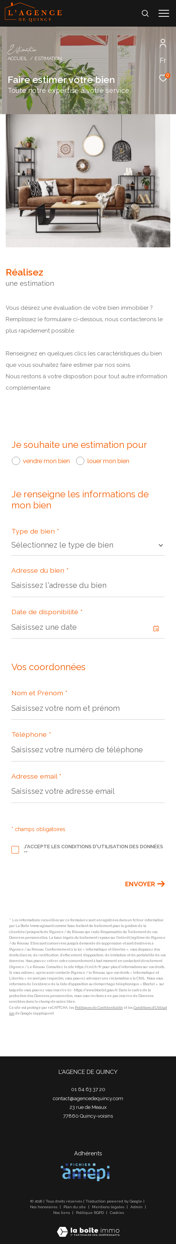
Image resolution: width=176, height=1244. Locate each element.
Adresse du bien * (40, 570)
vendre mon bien (46, 461)
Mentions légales (108, 1207)
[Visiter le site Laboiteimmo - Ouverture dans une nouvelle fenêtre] (88, 1226)
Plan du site (75, 1207)
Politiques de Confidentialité (99, 1008)
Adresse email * (36, 776)
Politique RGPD (90, 1213)
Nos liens (62, 1213)
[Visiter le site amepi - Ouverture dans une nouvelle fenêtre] (85, 1172)
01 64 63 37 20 (88, 1089)
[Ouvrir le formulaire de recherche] (145, 13)
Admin (137, 1207)
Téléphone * (31, 734)
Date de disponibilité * (47, 612)
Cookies (117, 1213)
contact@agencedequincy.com (88, 1098)
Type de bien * (35, 531)
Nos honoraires (44, 1207)
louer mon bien (108, 461)
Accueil (17, 58)
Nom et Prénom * (39, 693)
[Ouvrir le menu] (164, 13)
